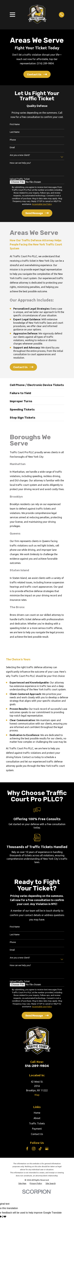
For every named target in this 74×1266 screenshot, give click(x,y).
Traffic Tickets (37, 1123)
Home (37, 1112)
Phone (13, 140)
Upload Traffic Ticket (20, 179)
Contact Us (37, 1134)
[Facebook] (27, 1148)
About (37, 1118)
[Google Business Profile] (46, 1148)
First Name (15, 124)
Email (12, 147)
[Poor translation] (3, 1217)
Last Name (15, 132)
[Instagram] (33, 1148)
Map (37, 1094)
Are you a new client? (20, 155)
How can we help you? (20, 163)
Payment (37, 1128)
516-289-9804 (37, 1066)
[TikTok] (40, 1148)
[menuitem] (22, 1183)
